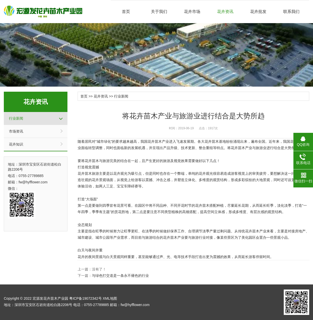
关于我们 (159, 11)
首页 (126, 11)
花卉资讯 (225, 11)
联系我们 (291, 11)
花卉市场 (192, 11)
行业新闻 (16, 118)
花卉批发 (258, 11)
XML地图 (110, 298)
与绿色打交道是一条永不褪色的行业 (120, 276)
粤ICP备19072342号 (85, 298)
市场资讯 (16, 131)
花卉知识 (16, 144)
